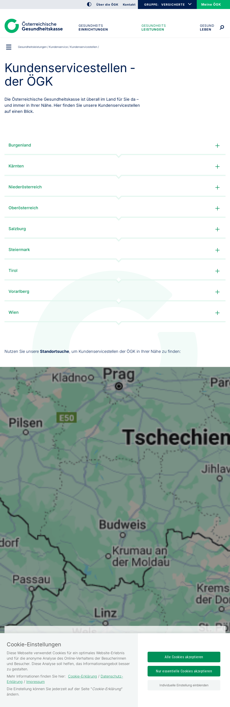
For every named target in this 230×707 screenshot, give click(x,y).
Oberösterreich (115, 208)
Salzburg (115, 229)
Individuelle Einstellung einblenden (183, 685)
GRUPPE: (151, 4)
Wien (115, 313)
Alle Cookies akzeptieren (184, 657)
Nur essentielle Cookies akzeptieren (184, 671)
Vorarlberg (115, 292)
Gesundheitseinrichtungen (93, 27)
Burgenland (115, 146)
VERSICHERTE (173, 4)
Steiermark (115, 250)
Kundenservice (58, 47)
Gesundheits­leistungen (154, 27)
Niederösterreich (115, 187)
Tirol (115, 271)
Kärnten (115, 166)
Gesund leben (207, 27)
